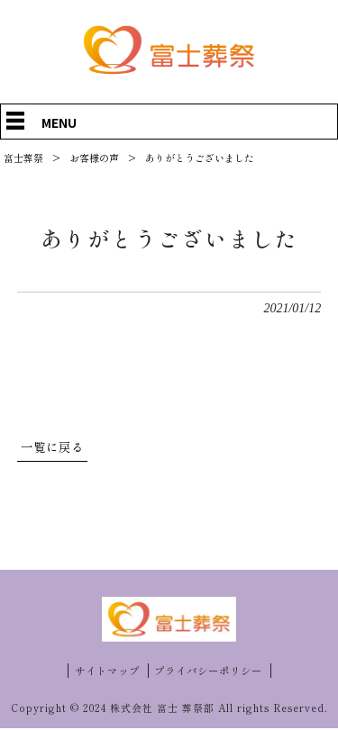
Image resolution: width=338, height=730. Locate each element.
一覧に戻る (52, 447)
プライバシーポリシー (208, 671)
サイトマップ (107, 671)
